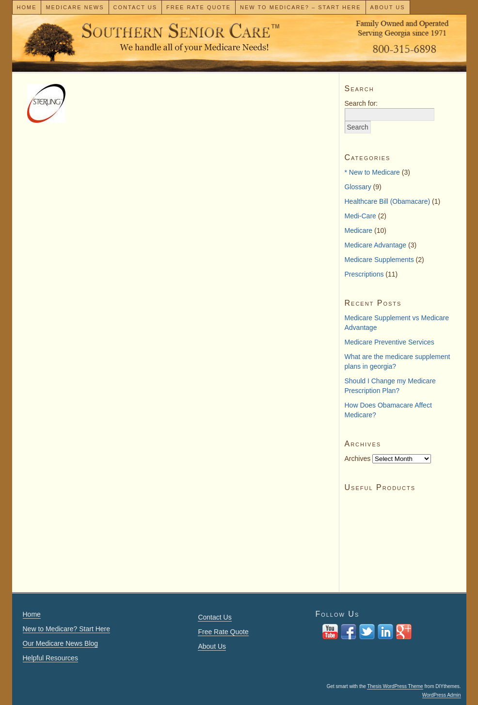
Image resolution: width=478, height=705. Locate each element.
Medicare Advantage (376, 245)
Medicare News (75, 7)
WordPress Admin (441, 695)
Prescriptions (364, 274)
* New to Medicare (372, 172)
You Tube (330, 631)
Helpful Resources (50, 658)
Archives (358, 458)
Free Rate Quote (198, 7)
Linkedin (385, 631)
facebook (348, 631)
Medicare (359, 230)
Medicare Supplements (379, 259)
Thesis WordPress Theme (395, 686)
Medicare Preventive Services (389, 342)
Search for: (361, 103)
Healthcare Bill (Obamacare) (387, 201)
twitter (367, 631)
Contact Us (135, 7)
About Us (387, 7)
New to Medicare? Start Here (67, 629)
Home (26, 7)
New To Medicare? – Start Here (300, 7)
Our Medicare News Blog (60, 643)
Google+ (404, 631)
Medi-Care (360, 216)
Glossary (358, 187)
